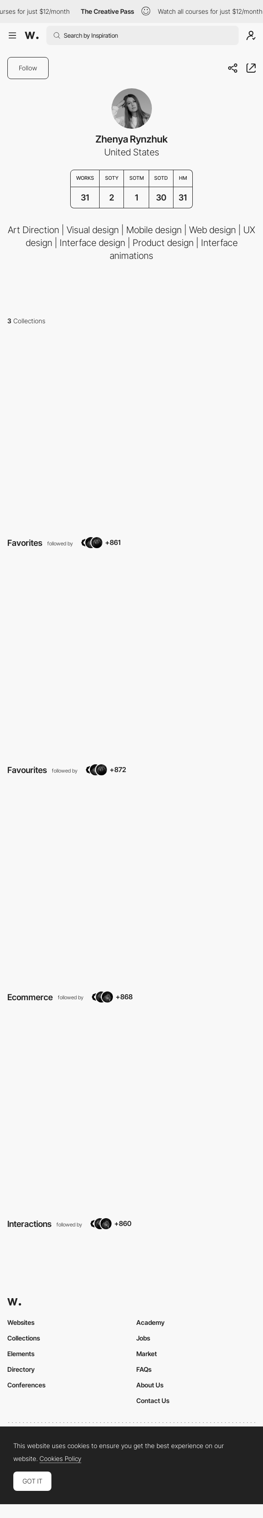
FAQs (143, 1369)
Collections (23, 1338)
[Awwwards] (32, 35)
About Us (149, 1385)
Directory (21, 1369)
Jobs (143, 1338)
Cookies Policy (60, 1458)
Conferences (26, 1385)
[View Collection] (131, 431)
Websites (20, 1322)
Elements (20, 1354)
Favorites (24, 543)
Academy (150, 1322)
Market (146, 1354)
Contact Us (152, 1400)
